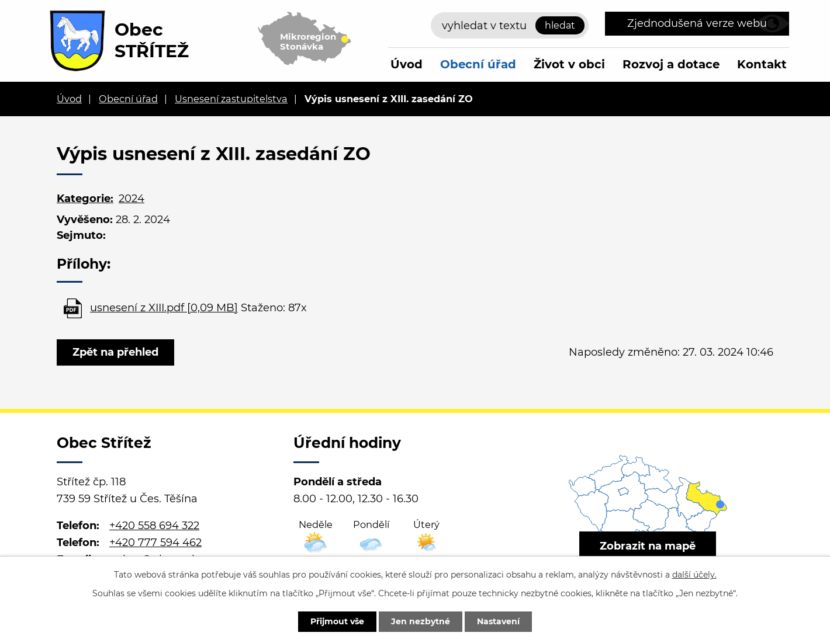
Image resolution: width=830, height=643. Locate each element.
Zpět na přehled (115, 352)
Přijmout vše (337, 621)
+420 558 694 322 (154, 525)
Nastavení (498, 621)
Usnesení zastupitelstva (231, 99)
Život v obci (569, 64)
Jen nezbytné (420, 621)
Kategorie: (85, 198)
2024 (131, 198)
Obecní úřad (478, 64)
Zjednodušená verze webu (697, 23)
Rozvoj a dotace (671, 64)
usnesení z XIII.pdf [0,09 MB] (164, 307)
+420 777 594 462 (155, 542)
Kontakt (762, 64)
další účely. (694, 574)
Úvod (406, 64)
